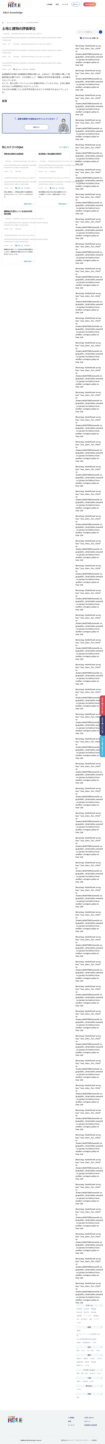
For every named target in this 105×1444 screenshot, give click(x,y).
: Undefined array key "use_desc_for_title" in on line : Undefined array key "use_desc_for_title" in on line (26, 174)
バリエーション (89, 1370)
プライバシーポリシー (83, 1440)
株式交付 (86, 1312)
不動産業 (93, 1362)
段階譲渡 (96, 1316)
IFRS (88, 1350)
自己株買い (84, 1319)
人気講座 (49, 4)
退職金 (79, 1331)
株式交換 (25, 69)
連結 (78, 1350)
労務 (89, 1378)
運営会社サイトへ (67, 1440)
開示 (92, 1350)
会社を (102, 705)
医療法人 (79, 1358)
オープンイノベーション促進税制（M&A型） (88, 1335)
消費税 (79, 1342)
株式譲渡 (79, 1309)
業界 (89, 1355)
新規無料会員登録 (90, 1425)
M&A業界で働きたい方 (102, 746)
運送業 (87, 1362)
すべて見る (64, 147)
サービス (65, 4)
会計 (89, 1347)
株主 (78, 1397)
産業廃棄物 (80, 1362)
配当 (90, 1319)
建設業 (86, 1358)
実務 (78, 1373)
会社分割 (86, 1309)
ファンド (96, 1319)
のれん (83, 1350)
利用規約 (94, 1440)
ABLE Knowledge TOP (15, 22)
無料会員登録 (89, 4)
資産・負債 (84, 1373)
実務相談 (79, 1316)
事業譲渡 (93, 1309)
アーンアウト (87, 1316)
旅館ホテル (80, 1365)
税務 (89, 1327)
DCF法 (99, 1373)
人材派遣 (92, 1358)
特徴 (57, 4)
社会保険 (85, 1381)
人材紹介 (99, 1358)
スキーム (18, 69)
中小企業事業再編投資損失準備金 (86, 1339)
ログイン (76, 4)
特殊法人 (89, 1386)
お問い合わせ (89, 1417)
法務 (89, 1394)
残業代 (79, 1381)
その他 (79, 1323)
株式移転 (32, 69)
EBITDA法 (92, 1373)
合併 (78, 1319)
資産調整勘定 (86, 1342)
